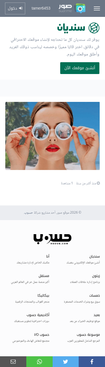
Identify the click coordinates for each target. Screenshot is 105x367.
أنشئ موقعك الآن (79, 68)
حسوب (28, 213)
